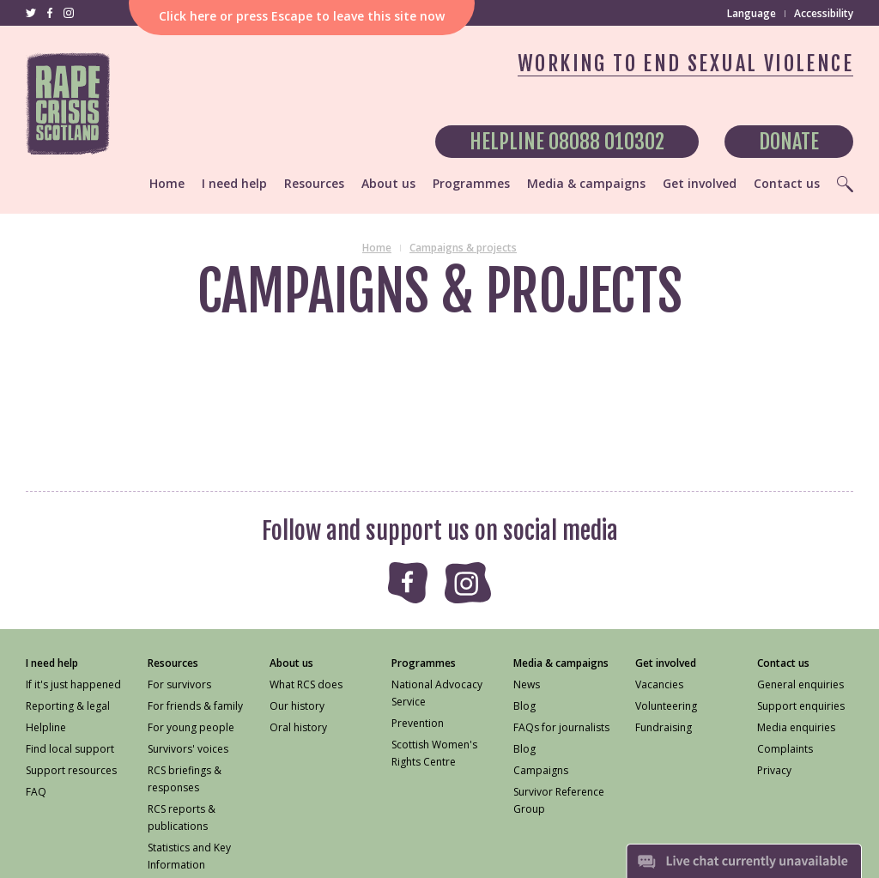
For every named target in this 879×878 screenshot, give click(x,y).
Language (751, 13)
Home (376, 247)
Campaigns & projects (463, 247)
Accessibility (823, 13)
